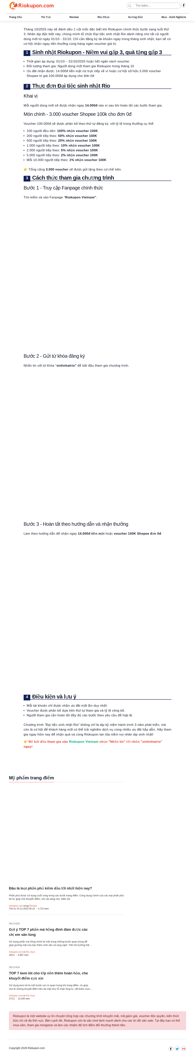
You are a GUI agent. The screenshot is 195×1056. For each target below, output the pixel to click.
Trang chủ (15, 17)
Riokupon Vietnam (83, 741)
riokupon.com (16, 905)
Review (74, 17)
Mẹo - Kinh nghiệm (173, 17)
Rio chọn (103, 17)
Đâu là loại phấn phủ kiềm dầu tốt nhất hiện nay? (51, 888)
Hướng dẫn (135, 17)
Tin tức (46, 17)
